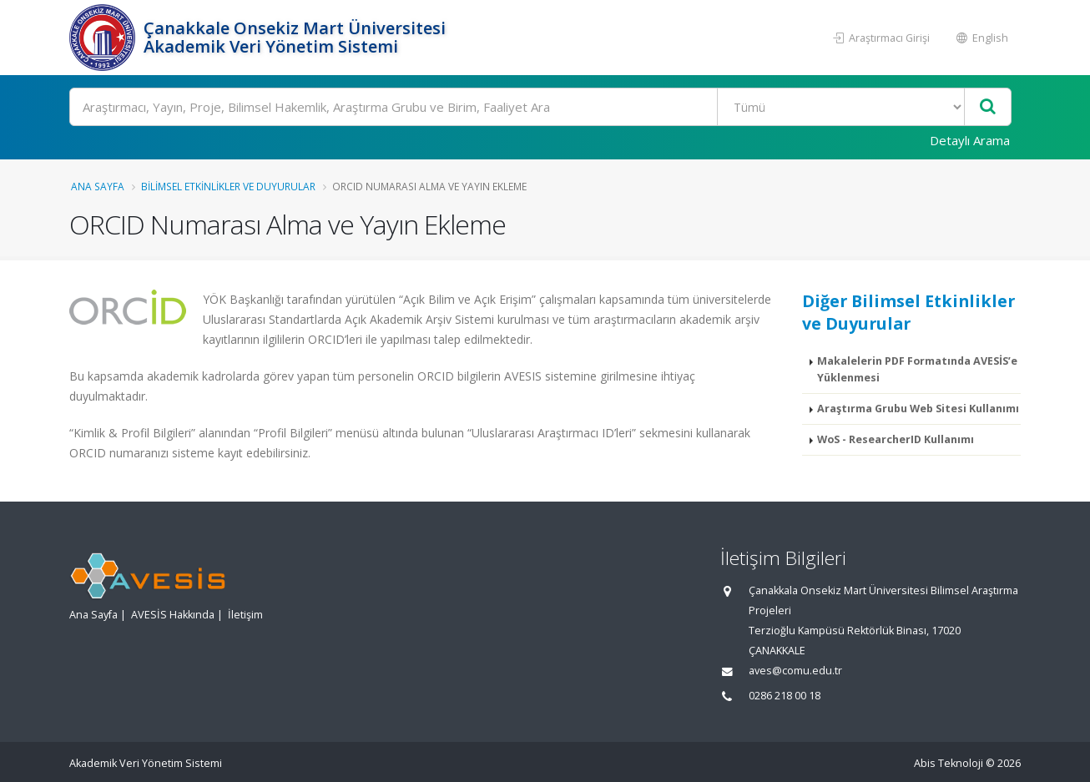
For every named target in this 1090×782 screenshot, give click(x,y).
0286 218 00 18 (784, 696)
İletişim (245, 615)
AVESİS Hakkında (172, 615)
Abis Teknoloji (948, 763)
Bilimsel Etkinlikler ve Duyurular (228, 186)
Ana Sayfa (97, 186)
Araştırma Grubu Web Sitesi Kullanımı (918, 408)
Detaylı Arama (970, 140)
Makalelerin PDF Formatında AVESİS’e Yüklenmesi (917, 369)
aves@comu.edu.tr (795, 670)
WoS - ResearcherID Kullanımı (895, 439)
